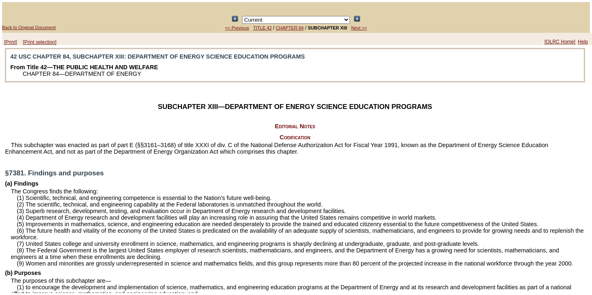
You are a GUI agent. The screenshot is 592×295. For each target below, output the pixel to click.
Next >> (359, 27)
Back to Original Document (29, 27)
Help (583, 42)
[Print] (10, 42)
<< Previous (237, 27)
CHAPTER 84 (290, 27)
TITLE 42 (262, 27)
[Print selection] (40, 42)
